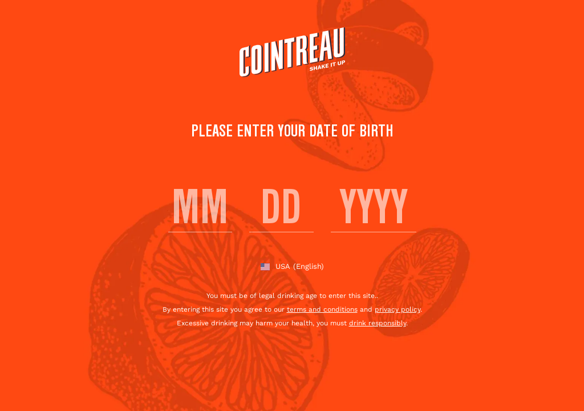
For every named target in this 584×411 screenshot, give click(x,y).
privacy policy (397, 309)
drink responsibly (377, 323)
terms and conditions (322, 309)
